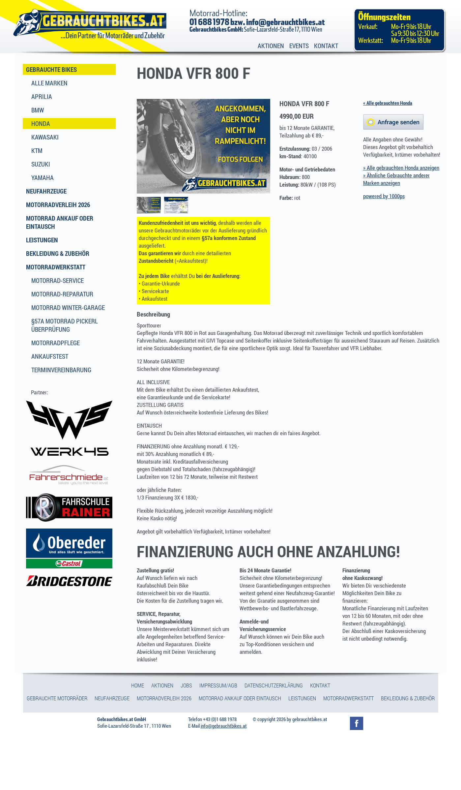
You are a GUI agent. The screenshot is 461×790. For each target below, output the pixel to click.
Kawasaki (45, 137)
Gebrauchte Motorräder (57, 698)
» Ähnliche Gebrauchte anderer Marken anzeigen (396, 179)
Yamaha (42, 177)
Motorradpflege (55, 343)
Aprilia (41, 96)
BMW (37, 110)
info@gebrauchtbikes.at (285, 22)
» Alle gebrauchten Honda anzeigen (401, 167)
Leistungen (42, 240)
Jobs (186, 685)
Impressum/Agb (218, 685)
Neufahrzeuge (46, 191)
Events (299, 46)
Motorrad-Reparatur (62, 294)
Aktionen (271, 46)
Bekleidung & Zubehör (57, 253)
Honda (40, 123)
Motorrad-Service (57, 280)
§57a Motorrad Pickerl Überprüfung (64, 325)
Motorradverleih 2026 (58, 204)
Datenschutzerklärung (274, 685)
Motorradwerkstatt (55, 267)
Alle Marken (49, 83)
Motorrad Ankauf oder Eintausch (59, 222)
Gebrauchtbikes (90, 23)
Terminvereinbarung (61, 370)
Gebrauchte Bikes (51, 69)
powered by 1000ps (384, 196)
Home (137, 685)
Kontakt (326, 46)
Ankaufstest (49, 356)
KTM (37, 150)
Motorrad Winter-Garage (68, 307)
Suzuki (40, 164)
